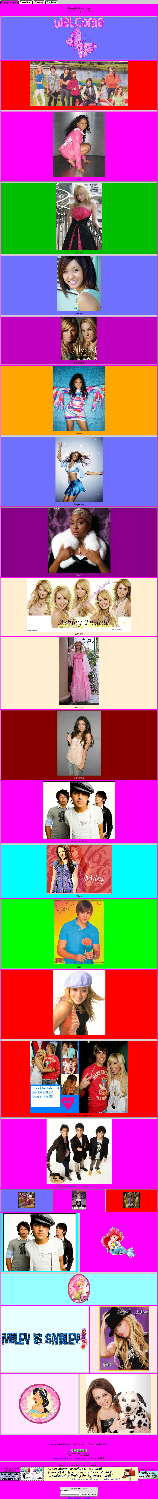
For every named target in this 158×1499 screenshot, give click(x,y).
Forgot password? (74, 1498)
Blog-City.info (61, 1458)
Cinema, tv (80, 1458)
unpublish (86, 1498)
